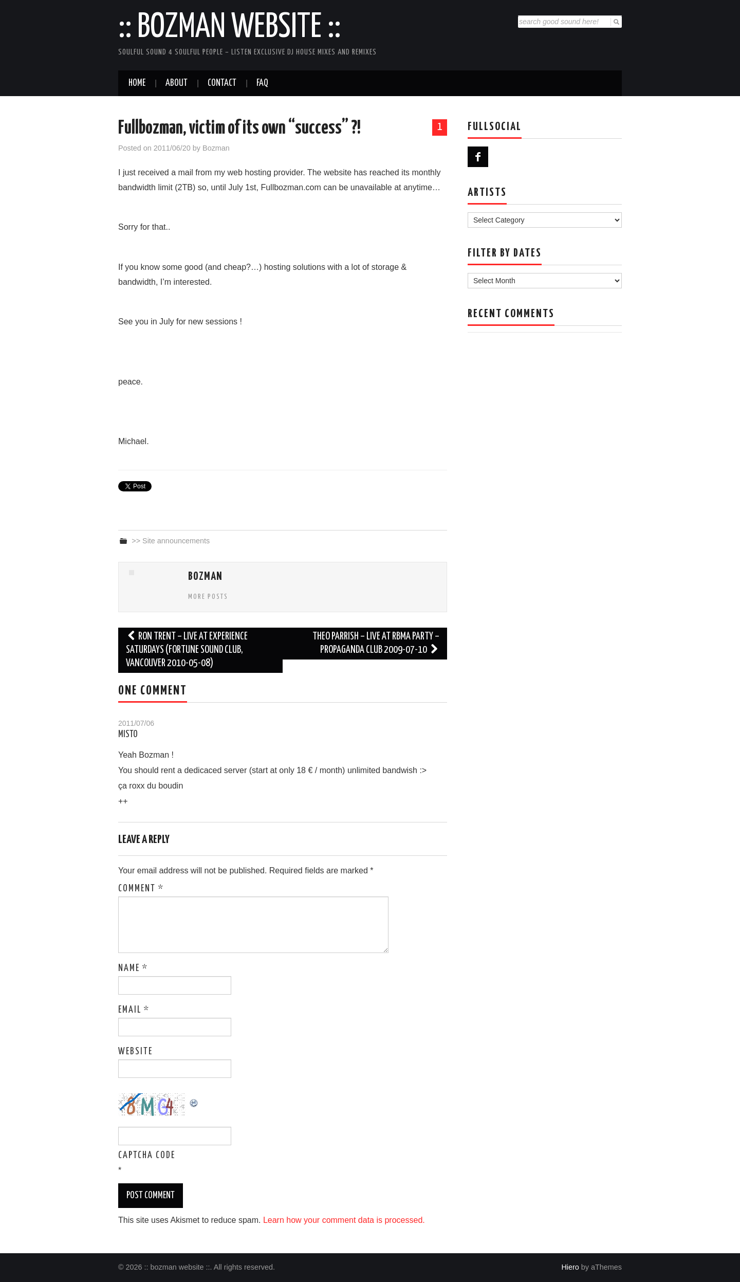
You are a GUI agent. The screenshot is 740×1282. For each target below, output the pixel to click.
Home (136, 83)
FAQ (262, 83)
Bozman (216, 148)
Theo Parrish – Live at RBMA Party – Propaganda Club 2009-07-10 (375, 643)
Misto (128, 734)
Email (134, 1010)
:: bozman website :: (229, 27)
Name (133, 968)
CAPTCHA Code (146, 1155)
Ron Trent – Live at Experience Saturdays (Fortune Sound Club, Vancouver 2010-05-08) (187, 650)
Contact (222, 83)
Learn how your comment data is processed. (344, 1220)
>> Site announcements (171, 541)
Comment (141, 888)
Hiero (570, 1267)
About (176, 83)
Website (135, 1051)
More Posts (208, 596)
